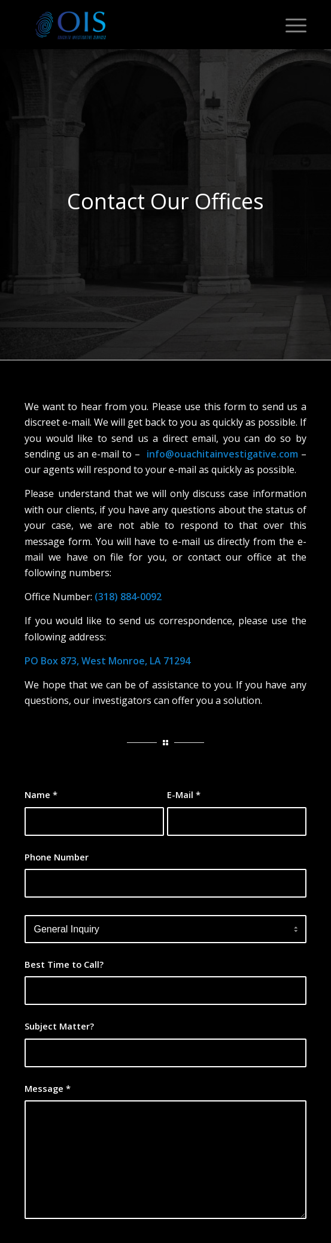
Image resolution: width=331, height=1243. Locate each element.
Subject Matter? (59, 1026)
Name (41, 794)
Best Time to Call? (64, 964)
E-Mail (184, 794)
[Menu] (290, 25)
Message (48, 1088)
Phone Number (57, 857)
